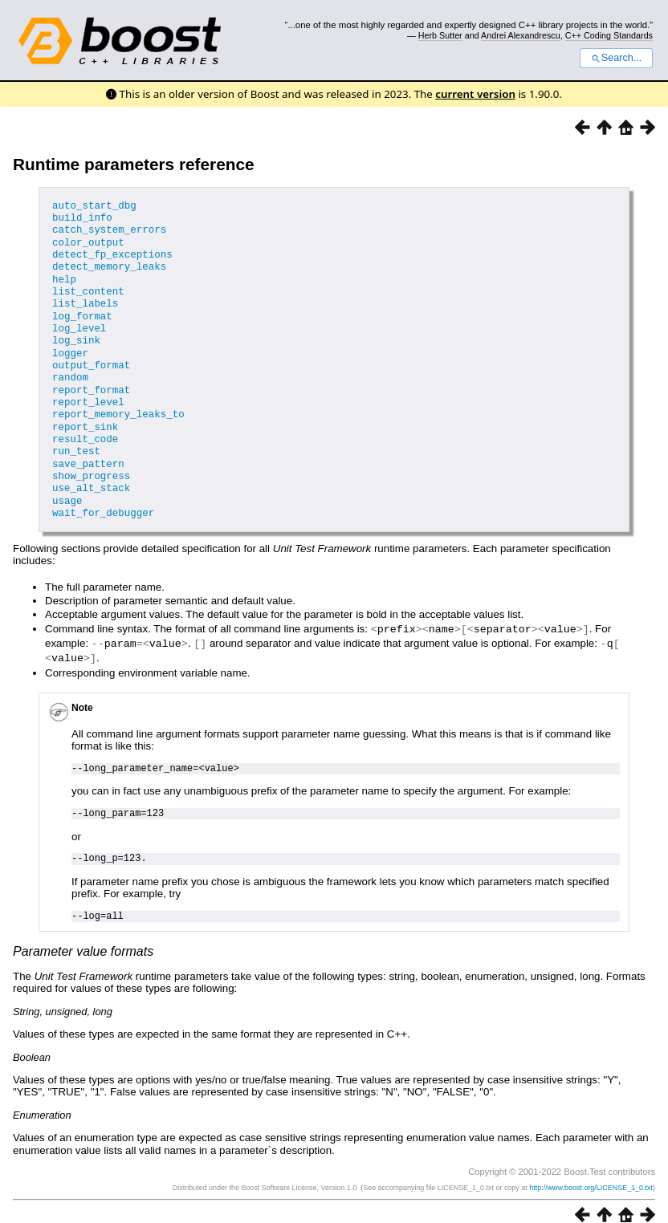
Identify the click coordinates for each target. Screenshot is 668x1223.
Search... (616, 57)
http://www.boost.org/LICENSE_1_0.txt (591, 1172)
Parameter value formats (83, 936)
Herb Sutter (440, 35)
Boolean (32, 1041)
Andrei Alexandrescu (520, 35)
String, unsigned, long (62, 995)
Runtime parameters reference (134, 164)
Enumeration (42, 1099)
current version (475, 94)
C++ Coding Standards (609, 35)
